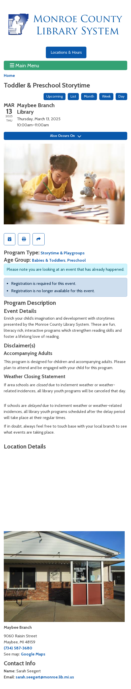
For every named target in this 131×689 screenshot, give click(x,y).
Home (9, 75)
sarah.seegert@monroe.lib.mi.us (45, 677)
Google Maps (33, 654)
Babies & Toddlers (49, 260)
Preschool (76, 260)
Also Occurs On (65, 135)
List (73, 96)
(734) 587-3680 (18, 648)
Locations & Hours (66, 52)
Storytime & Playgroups (63, 253)
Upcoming (54, 96)
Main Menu (24, 65)
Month (89, 96)
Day (121, 96)
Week (106, 96)
